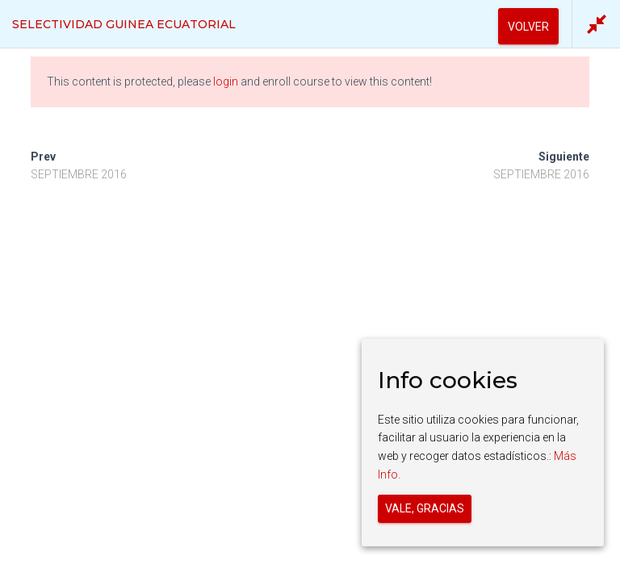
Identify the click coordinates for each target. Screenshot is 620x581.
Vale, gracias (424, 508)
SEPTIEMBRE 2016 (79, 174)
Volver (528, 26)
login (225, 81)
